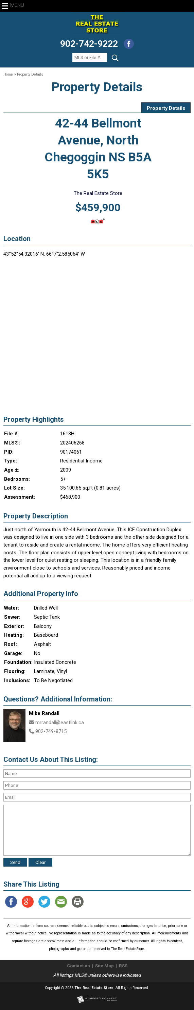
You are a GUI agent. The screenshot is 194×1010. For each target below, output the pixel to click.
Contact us (78, 965)
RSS (123, 965)
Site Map (104, 965)
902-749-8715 (51, 731)
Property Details (166, 108)
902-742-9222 (89, 43)
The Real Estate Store (93, 988)
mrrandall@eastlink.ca (59, 722)
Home (8, 74)
